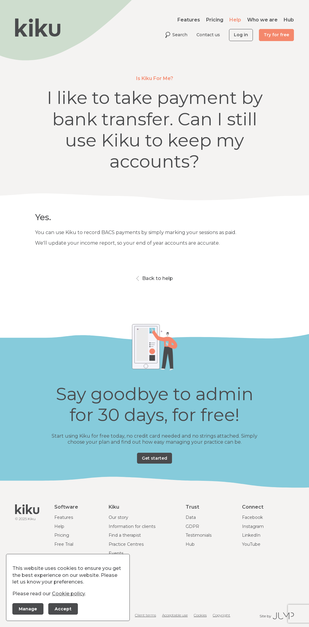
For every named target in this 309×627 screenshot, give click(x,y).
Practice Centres (126, 544)
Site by (277, 616)
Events (116, 553)
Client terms (145, 615)
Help (235, 20)
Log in (241, 34)
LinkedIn (251, 535)
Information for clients (132, 526)
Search (176, 35)
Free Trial (63, 544)
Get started (154, 458)
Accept (63, 609)
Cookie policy (68, 593)
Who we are (262, 20)
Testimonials (199, 535)
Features (188, 20)
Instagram (253, 526)
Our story (118, 517)
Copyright (221, 615)
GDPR (192, 526)
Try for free (276, 34)
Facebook (252, 517)
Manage (28, 609)
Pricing (214, 20)
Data (191, 517)
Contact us (208, 34)
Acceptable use (175, 615)
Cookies (200, 615)
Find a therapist (125, 535)
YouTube (251, 544)
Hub (289, 20)
